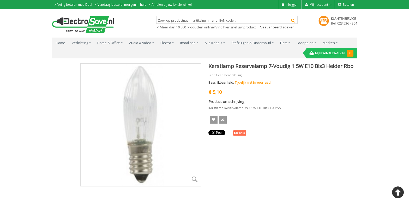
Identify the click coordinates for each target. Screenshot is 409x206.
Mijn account (319, 4)
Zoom (195, 179)
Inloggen (292, 4)
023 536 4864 (347, 23)
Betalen (348, 4)
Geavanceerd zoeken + (278, 27)
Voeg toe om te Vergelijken (223, 120)
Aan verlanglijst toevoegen (214, 120)
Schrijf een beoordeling (225, 75)
